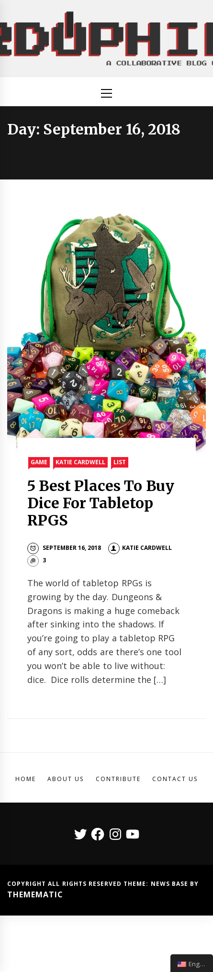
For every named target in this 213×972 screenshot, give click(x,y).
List (119, 462)
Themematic (35, 894)
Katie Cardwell (80, 462)
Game (39, 462)
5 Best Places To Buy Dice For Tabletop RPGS (100, 503)
